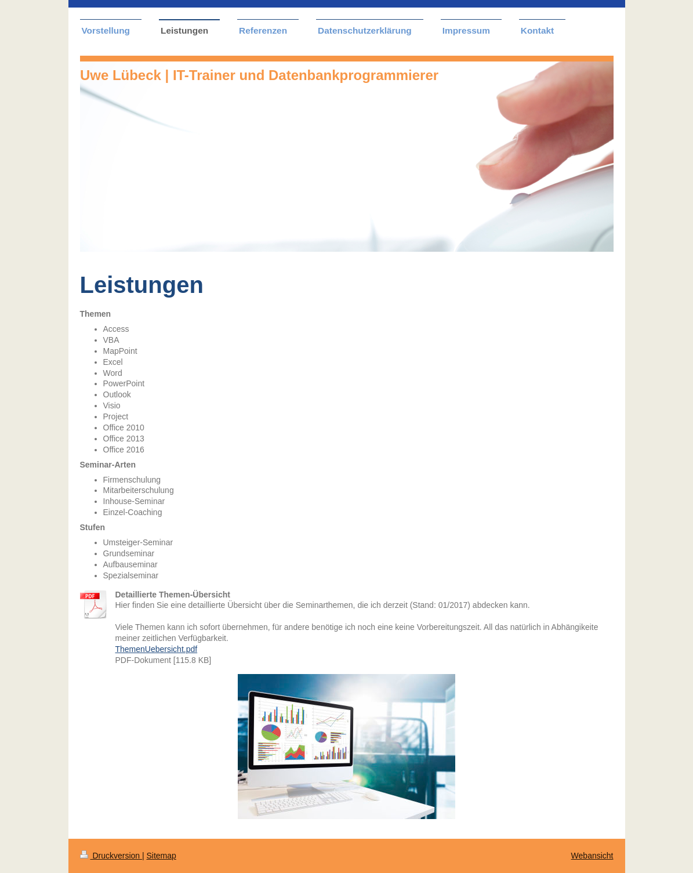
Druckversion (111, 855)
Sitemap (161, 855)
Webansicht (592, 855)
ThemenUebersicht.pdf (156, 649)
